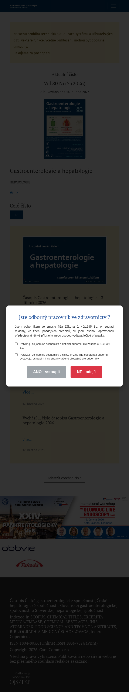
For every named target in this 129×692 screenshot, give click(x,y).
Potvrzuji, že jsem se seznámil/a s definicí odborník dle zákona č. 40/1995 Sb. (62, 345)
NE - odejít (86, 372)
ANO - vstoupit (46, 372)
